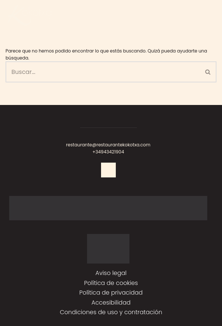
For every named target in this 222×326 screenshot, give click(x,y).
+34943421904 (108, 152)
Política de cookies (111, 283)
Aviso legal (111, 273)
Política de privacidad (111, 292)
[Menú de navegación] (203, 15)
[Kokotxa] (29, 15)
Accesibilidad (111, 302)
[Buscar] (103, 71)
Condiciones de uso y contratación (111, 312)
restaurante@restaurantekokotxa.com (108, 145)
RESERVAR (175, 15)
